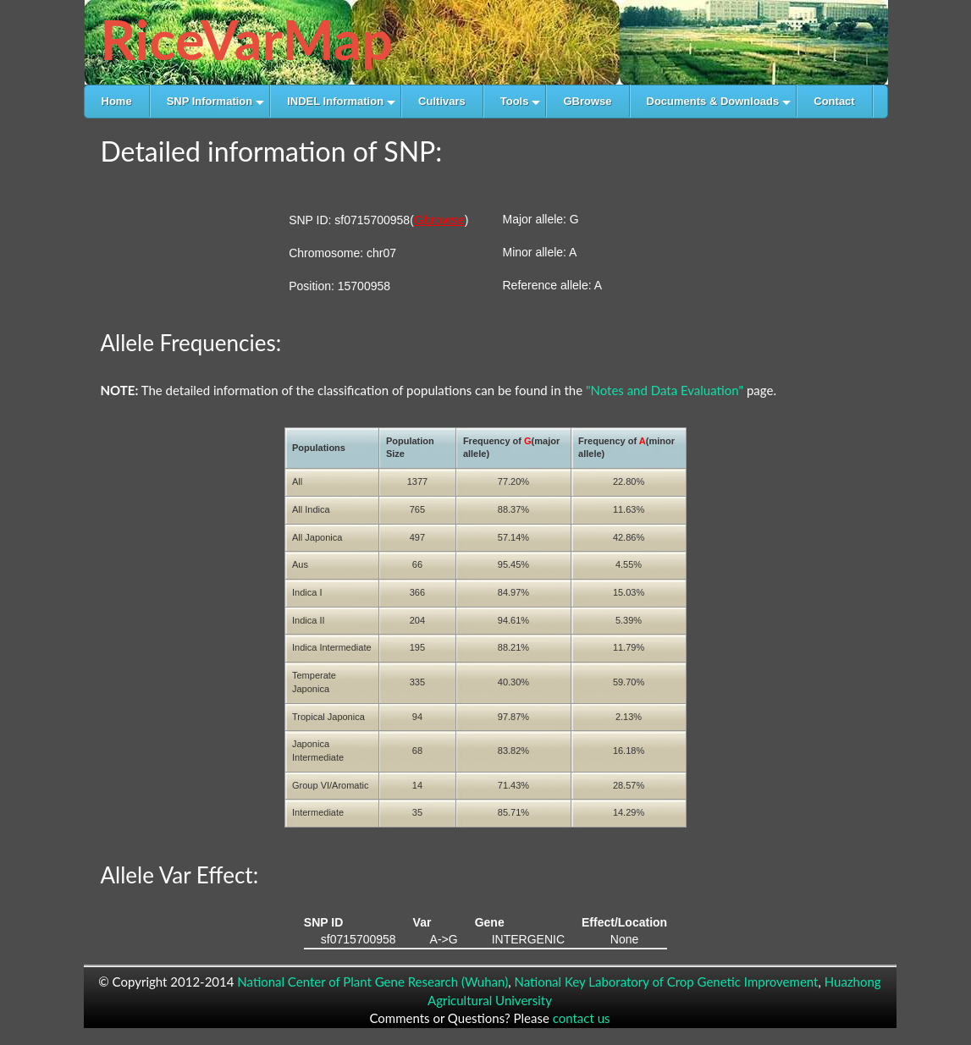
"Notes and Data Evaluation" (664, 390)
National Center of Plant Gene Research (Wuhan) (372, 981)
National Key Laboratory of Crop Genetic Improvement (666, 981)
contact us (581, 1018)
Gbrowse (439, 219)
